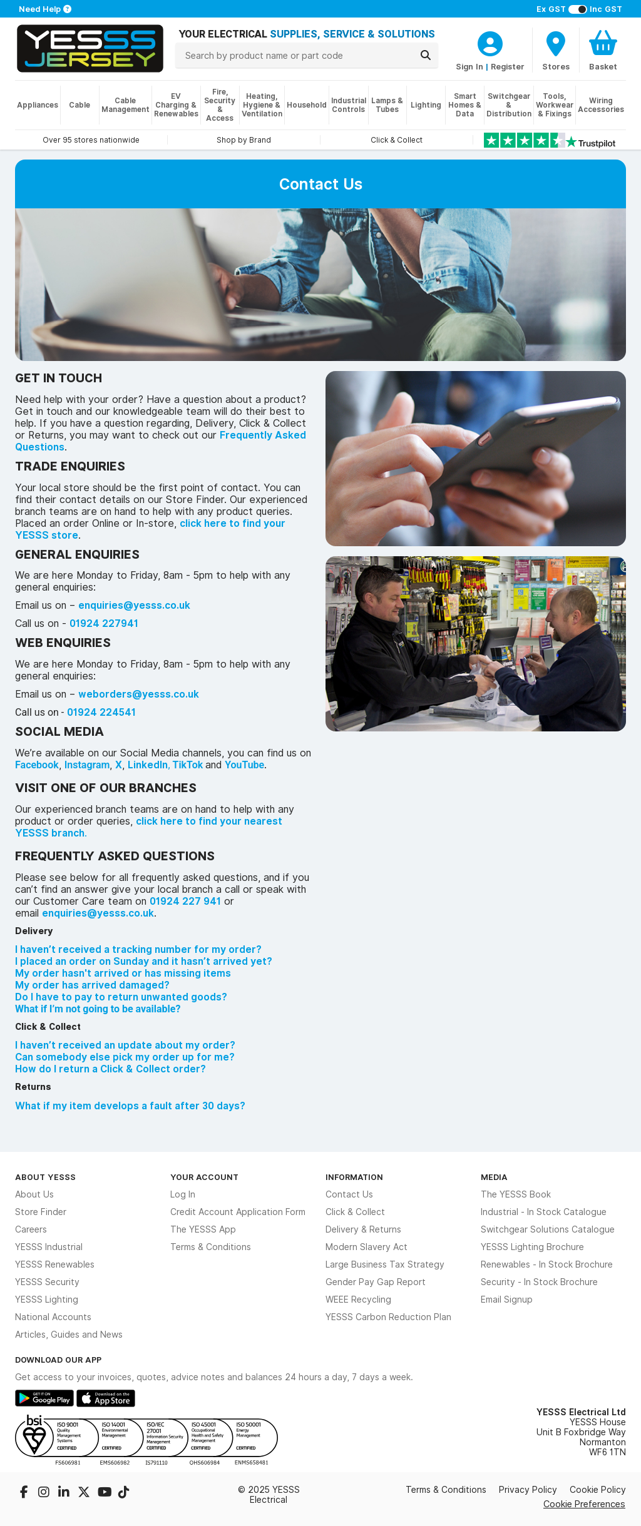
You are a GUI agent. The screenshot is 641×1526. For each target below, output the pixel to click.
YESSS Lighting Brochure (532, 1247)
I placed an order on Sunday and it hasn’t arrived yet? (143, 961)
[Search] (425, 55)
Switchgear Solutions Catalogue (548, 1229)
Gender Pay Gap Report (376, 1282)
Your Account (204, 1177)
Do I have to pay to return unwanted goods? (121, 997)
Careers (31, 1229)
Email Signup (507, 1300)
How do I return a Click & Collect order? (110, 1069)
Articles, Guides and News (69, 1335)
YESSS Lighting (46, 1300)
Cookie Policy (598, 1490)
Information (354, 1177)
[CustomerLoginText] (490, 42)
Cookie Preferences (584, 1503)
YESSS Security (47, 1282)
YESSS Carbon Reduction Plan (388, 1317)
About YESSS (45, 1177)
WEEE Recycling (358, 1300)
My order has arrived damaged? (92, 985)
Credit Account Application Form (237, 1212)
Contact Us (349, 1194)
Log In (182, 1194)
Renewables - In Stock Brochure (547, 1264)
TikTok (188, 765)
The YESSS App (203, 1229)
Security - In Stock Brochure (539, 1282)
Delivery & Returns (363, 1229)
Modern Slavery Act (367, 1247)
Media (494, 1177)
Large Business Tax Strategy (385, 1264)
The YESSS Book (516, 1194)
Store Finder (40, 1212)
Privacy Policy (528, 1490)
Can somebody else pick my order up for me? (125, 1057)
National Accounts (53, 1317)
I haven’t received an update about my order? (125, 1045)
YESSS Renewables (55, 1264)
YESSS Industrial (49, 1247)
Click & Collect (355, 1212)
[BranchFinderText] (556, 50)
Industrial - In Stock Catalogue (544, 1212)
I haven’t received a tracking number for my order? (138, 949)
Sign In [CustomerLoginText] (469, 66)
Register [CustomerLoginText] (508, 66)
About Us (34, 1194)
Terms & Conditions (210, 1247)
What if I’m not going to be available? (97, 1009)
